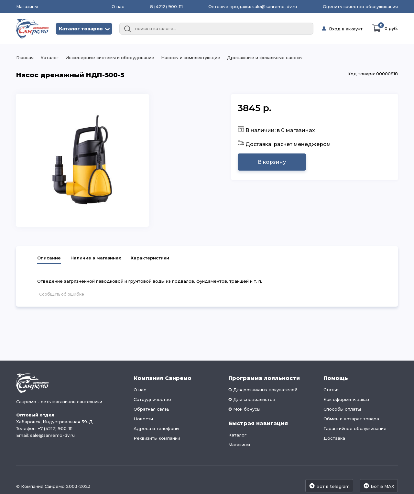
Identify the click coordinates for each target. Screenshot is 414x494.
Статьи (331, 389)
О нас (118, 6)
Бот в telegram (329, 486)
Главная (25, 57)
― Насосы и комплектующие (187, 57)
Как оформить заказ (346, 399)
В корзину (272, 162)
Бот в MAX (378, 486)
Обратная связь (151, 409)
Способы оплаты (342, 409)
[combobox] (216, 29)
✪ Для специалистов (251, 399)
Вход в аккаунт (346, 28)
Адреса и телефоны (156, 428)
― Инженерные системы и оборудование (106, 57)
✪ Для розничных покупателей (262, 389)
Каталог (237, 434)
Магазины (27, 7)
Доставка (334, 438)
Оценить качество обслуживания (360, 6)
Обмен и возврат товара (351, 418)
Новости (143, 418)
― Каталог (46, 57)
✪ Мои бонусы (244, 409)
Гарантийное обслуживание (355, 428)
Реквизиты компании (157, 438)
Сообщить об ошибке (61, 294)
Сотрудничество (152, 399)
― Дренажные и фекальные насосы (261, 57)
